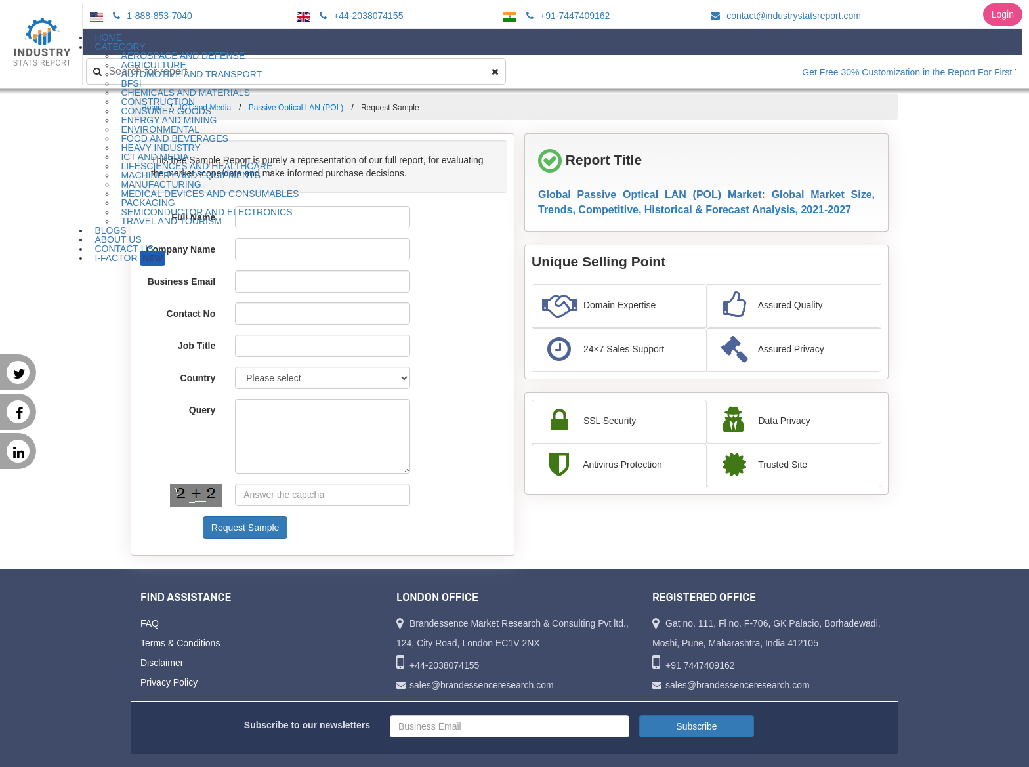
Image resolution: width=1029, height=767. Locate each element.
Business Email (182, 281)
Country (198, 378)
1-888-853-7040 (150, 15)
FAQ (149, 623)
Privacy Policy (169, 682)
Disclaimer (161, 662)
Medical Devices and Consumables (210, 193)
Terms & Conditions (180, 643)
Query (202, 410)
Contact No (191, 313)
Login (1003, 14)
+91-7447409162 (566, 15)
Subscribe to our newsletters (307, 725)
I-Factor (129, 258)
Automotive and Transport (191, 74)
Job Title (196, 346)
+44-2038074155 (359, 15)
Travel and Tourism (171, 221)
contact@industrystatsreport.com (784, 15)
